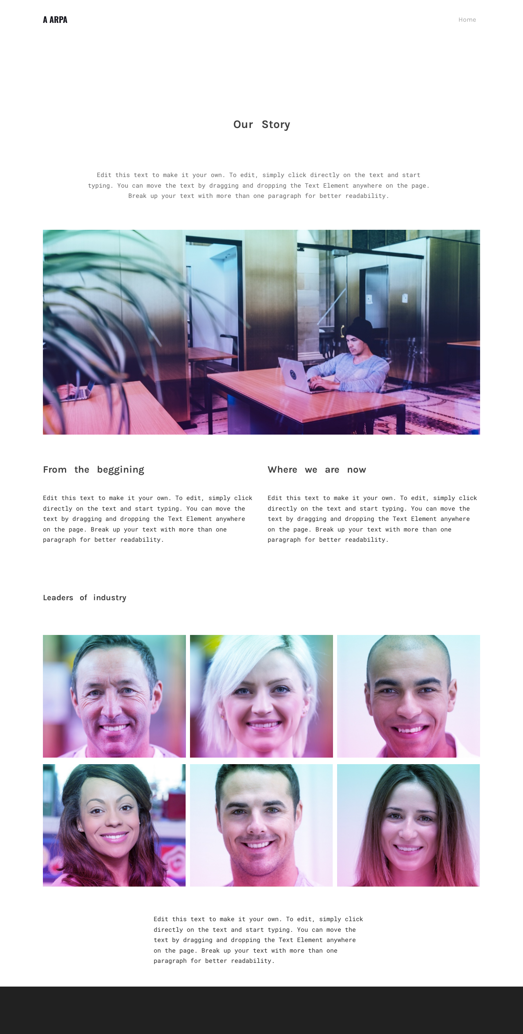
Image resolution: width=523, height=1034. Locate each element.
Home (467, 19)
